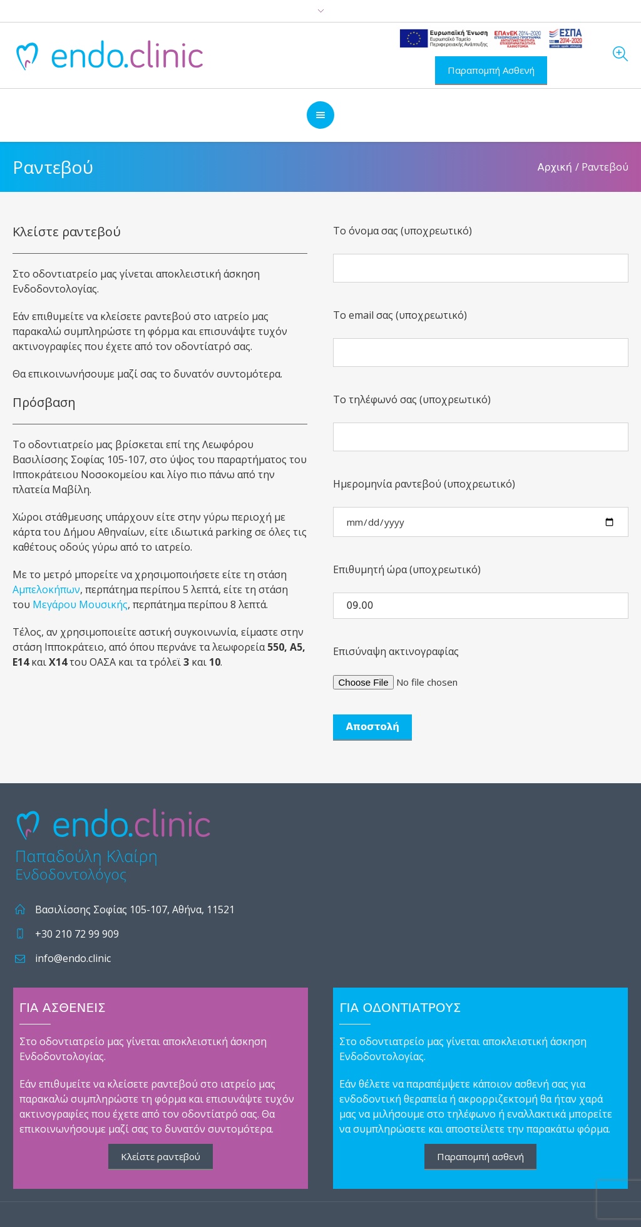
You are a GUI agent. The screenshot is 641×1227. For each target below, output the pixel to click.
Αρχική (555, 167)
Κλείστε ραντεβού (160, 1156)
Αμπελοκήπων (46, 589)
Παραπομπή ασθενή (480, 1156)
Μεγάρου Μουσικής (80, 604)
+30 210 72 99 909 (77, 934)
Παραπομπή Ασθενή (491, 70)
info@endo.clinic (73, 958)
